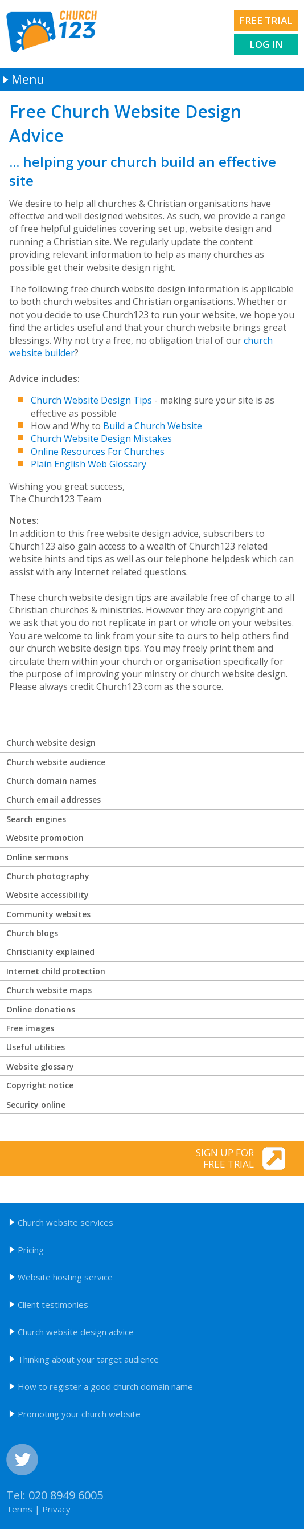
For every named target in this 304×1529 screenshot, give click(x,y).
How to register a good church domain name (105, 1386)
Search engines (36, 819)
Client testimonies (53, 1304)
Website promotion (45, 837)
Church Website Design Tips (91, 400)
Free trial (266, 20)
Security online (35, 1104)
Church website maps (49, 990)
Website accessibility (47, 894)
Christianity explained (50, 951)
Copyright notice (39, 1085)
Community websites (48, 914)
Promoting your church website (79, 1414)
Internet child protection (55, 971)
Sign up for (128, 1158)
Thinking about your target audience (88, 1359)
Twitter (22, 1460)
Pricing (31, 1249)
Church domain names (51, 780)
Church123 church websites (51, 31)
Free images (30, 1028)
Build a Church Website (152, 426)
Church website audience (55, 762)
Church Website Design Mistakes (101, 438)
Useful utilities (35, 1047)
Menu (27, 79)
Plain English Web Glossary (88, 464)
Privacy (56, 1509)
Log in (266, 44)
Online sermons (37, 857)
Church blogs (32, 933)
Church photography (47, 876)
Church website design (51, 742)
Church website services (65, 1222)
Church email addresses (53, 799)
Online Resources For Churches (98, 451)
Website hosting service (65, 1277)
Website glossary (40, 1066)
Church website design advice (76, 1331)
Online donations (40, 1009)
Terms (19, 1509)
